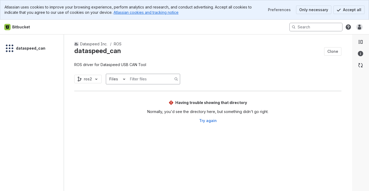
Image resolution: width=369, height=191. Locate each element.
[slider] (66, 112)
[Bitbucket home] (17, 27)
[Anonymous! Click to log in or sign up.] (359, 27)
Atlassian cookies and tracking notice (146, 12)
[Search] (315, 27)
